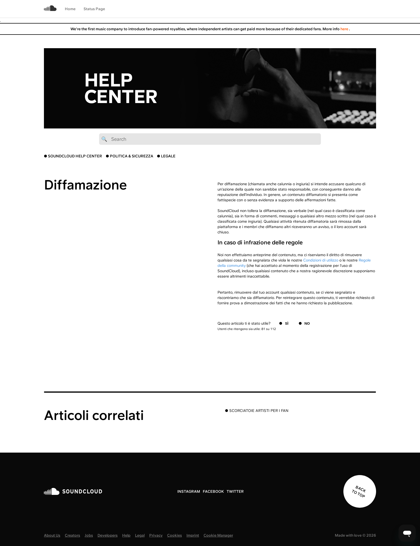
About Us (52, 535)
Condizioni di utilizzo (320, 260)
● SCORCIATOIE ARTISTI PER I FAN (256, 410)
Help (126, 535)
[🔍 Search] (210, 139)
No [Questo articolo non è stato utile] (307, 323)
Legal (140, 535)
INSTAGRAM (188, 491)
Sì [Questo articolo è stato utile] (286, 323)
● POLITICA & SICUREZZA (129, 156)
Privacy (156, 535)
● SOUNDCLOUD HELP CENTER (73, 156)
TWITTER (235, 491)
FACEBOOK (213, 491)
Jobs (89, 535)
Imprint (192, 535)
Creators (72, 535)
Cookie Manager (218, 535)
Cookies (174, 535)
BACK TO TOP (358, 492)
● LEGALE (166, 156)
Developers (108, 535)
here (344, 29)
